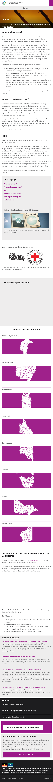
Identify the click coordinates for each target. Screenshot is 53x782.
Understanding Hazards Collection (34, 24)
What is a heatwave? (10, 184)
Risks (5, 190)
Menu (51, 3)
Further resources (9, 200)
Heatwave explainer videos (12, 193)
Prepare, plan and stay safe (12, 197)
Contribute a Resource (26, 754)
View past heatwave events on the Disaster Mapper (23, 727)
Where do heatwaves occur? (13, 187)
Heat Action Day (35, 560)
